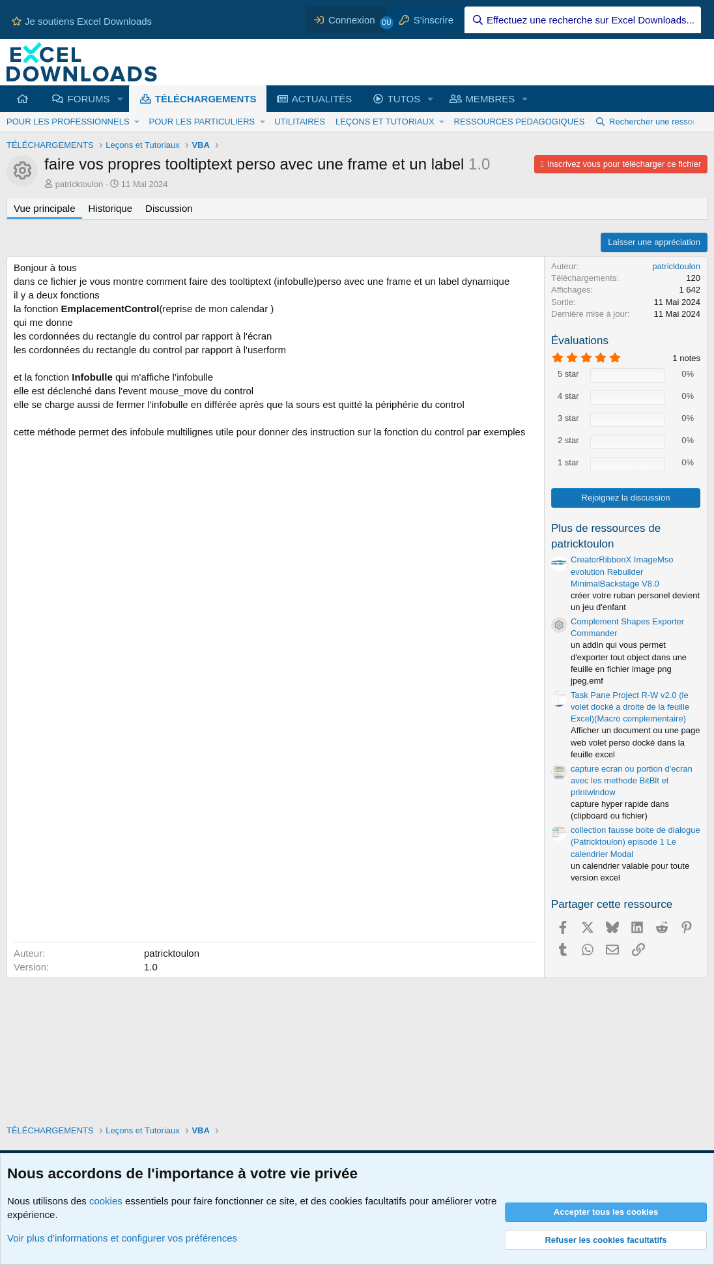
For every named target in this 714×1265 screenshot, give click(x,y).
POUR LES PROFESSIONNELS (68, 121)
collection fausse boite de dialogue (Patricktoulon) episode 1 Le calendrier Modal (635, 841)
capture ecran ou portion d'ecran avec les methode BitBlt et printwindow (632, 780)
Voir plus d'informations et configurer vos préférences (122, 1237)
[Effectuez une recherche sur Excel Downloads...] (582, 20)
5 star (568, 374)
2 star (568, 440)
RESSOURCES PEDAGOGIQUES (519, 121)
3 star (568, 418)
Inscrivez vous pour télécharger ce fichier (624, 164)
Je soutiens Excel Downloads (82, 21)
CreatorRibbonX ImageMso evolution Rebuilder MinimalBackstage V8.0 (622, 571)
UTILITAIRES (299, 121)
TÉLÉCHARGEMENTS (206, 98)
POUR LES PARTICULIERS (202, 121)
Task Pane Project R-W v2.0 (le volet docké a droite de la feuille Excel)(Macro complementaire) (630, 706)
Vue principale (45, 208)
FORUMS (89, 98)
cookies (105, 1200)
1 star (568, 462)
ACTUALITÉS (322, 98)
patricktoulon (79, 184)
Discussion (169, 208)
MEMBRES (490, 98)
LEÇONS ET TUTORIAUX (385, 121)
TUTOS (404, 98)
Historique (111, 208)
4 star (568, 396)
